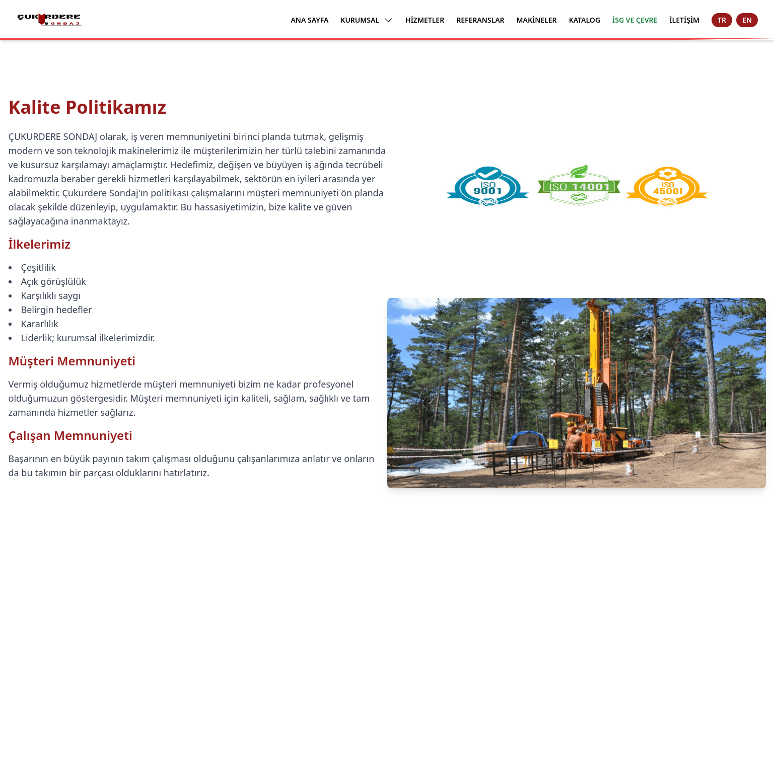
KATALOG (584, 20)
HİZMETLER (424, 20)
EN (747, 20)
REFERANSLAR (480, 20)
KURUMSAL (366, 20)
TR (722, 20)
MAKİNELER (537, 20)
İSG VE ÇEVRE (634, 20)
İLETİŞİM (684, 20)
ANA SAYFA (309, 20)
